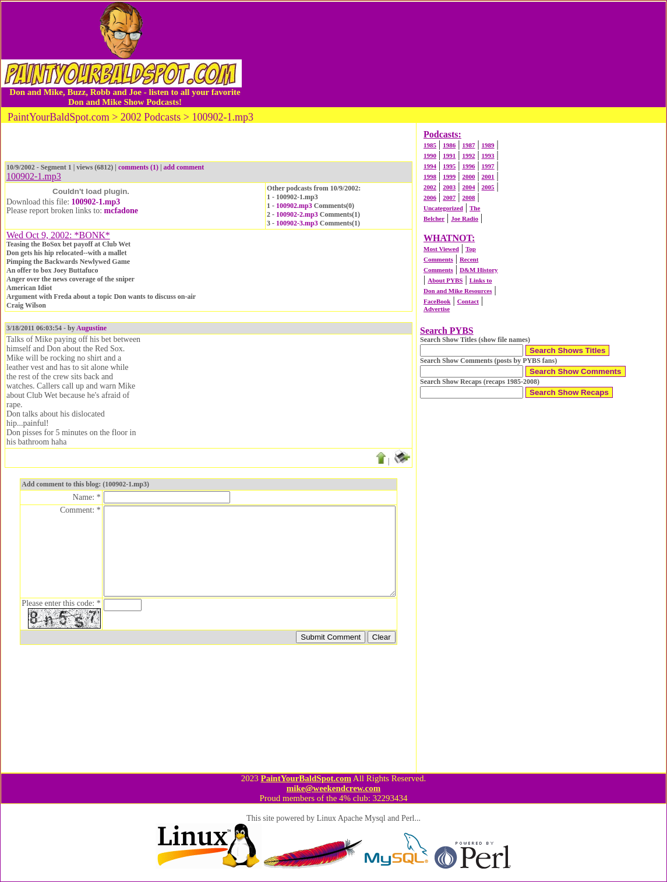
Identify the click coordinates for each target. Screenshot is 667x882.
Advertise (437, 308)
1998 (430, 176)
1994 (430, 166)
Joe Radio (464, 218)
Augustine (91, 328)
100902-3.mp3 (297, 223)
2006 (430, 197)
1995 (449, 166)
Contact (468, 301)
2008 (468, 197)
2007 (449, 197)
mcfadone (121, 210)
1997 (488, 166)
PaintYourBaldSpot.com (305, 778)
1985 (430, 145)
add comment (184, 167)
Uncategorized (443, 207)
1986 (449, 145)
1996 (468, 166)
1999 (449, 176)
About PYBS (445, 280)
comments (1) (138, 167)
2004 (468, 187)
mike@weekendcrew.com (334, 788)
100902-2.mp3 (297, 214)
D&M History (479, 269)
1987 (468, 145)
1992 (468, 155)
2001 (488, 176)
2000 (468, 176)
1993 (488, 155)
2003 (449, 187)
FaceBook (437, 301)
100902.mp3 (294, 206)
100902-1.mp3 (96, 201)
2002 (430, 187)
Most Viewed (441, 248)
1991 (449, 155)
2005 (488, 187)
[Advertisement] (454, 54)
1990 (430, 155)
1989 (488, 145)
